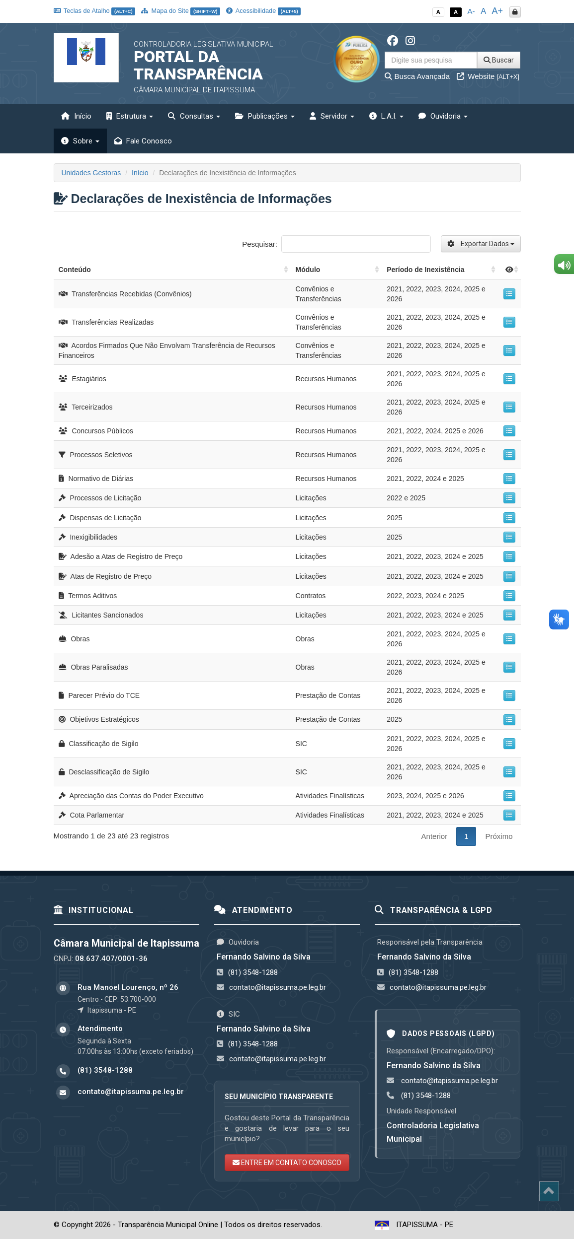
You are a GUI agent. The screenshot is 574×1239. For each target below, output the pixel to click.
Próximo (498, 836)
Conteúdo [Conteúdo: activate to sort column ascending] (75, 270)
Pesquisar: (336, 244)
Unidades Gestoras (91, 173)
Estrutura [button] (129, 116)
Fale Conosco (143, 141)
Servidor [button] (332, 116)
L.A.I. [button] (386, 116)
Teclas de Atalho (95, 10)
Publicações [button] (265, 116)
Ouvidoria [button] (443, 116)
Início (76, 116)
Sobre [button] (80, 141)
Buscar (499, 60)
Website (488, 76)
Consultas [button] (194, 116)
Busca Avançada (417, 76)
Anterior (434, 836)
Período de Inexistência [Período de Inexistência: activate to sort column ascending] (425, 270)
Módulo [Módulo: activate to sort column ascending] (308, 270)
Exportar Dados (480, 244)
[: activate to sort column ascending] (509, 270)
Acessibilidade (263, 10)
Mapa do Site (180, 10)
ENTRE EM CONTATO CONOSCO (287, 1163)
